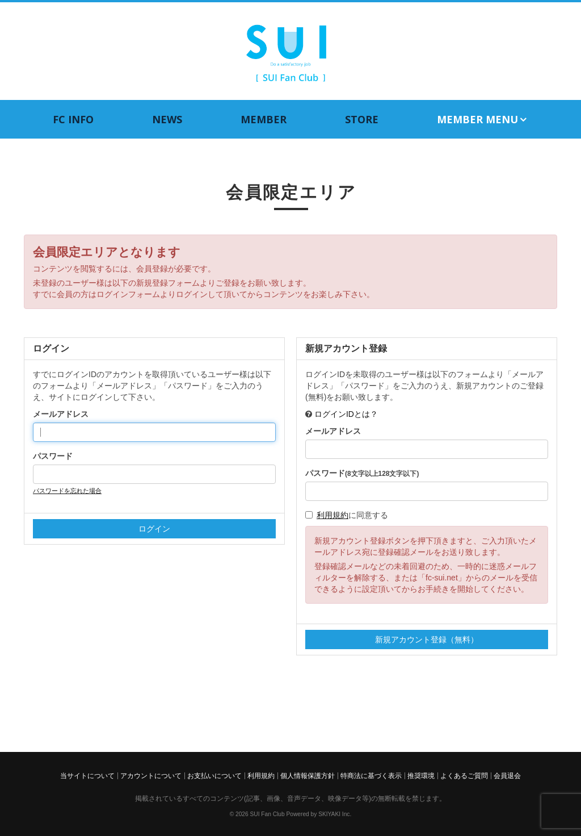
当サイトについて (87, 776)
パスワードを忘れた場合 (67, 490)
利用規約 (332, 515)
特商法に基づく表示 (371, 776)
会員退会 (507, 776)
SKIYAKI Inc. (334, 814)
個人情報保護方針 (307, 776)
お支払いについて (214, 776)
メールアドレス (61, 414)
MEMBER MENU (482, 119)
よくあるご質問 (464, 776)
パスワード (53, 456)
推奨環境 (421, 776)
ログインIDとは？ (346, 414)
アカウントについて (151, 776)
